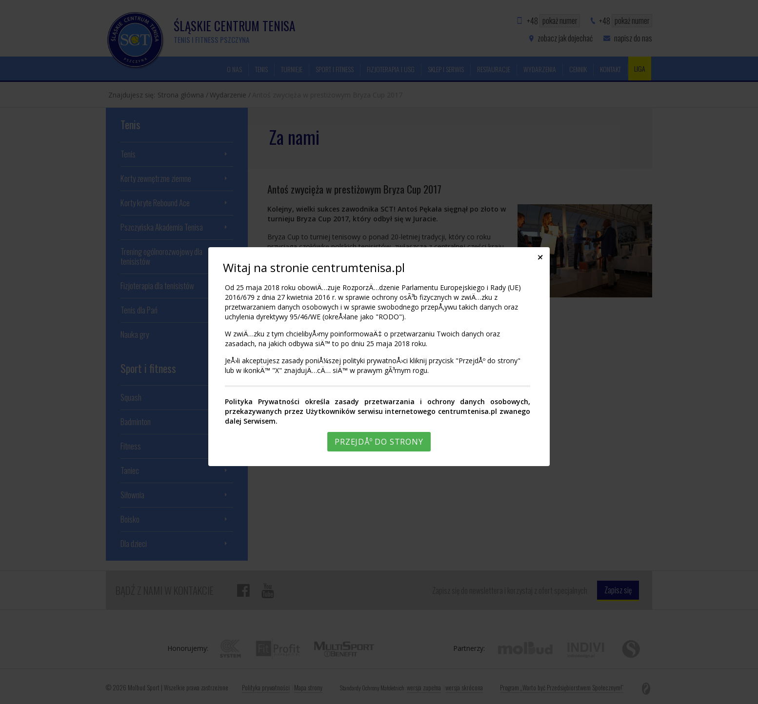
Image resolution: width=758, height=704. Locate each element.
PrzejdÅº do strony (379, 441)
